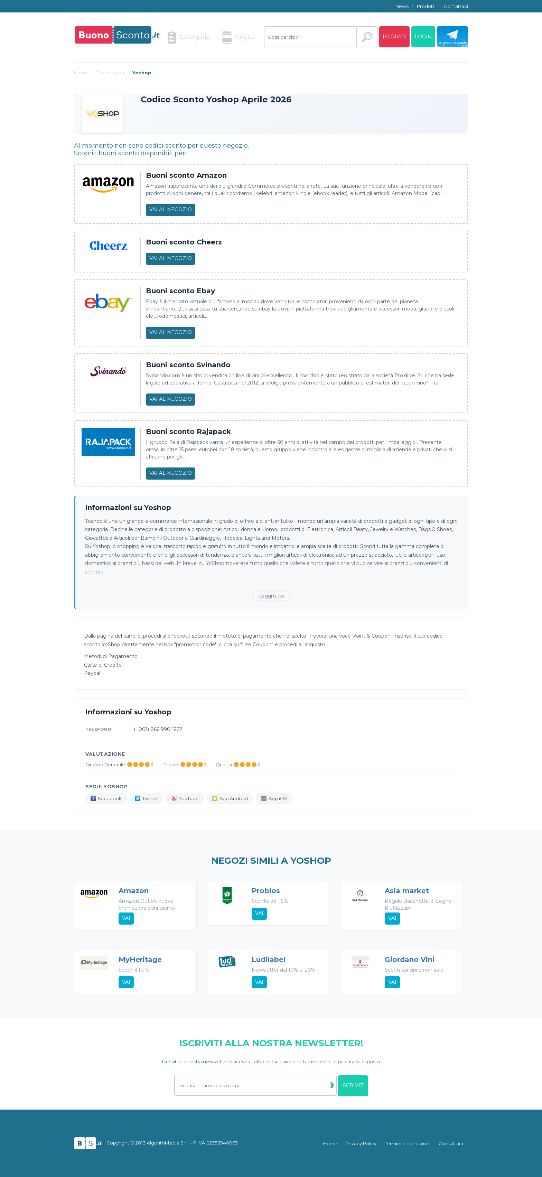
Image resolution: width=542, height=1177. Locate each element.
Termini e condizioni (407, 1143)
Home (330, 1143)
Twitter (146, 798)
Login (423, 37)
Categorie (188, 37)
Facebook (106, 798)
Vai (126, 918)
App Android (230, 798)
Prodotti (426, 6)
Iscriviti (394, 37)
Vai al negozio (170, 209)
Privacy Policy (361, 1143)
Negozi (239, 37)
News (402, 6)
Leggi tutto (271, 596)
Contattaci (456, 6)
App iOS (274, 798)
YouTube (185, 798)
